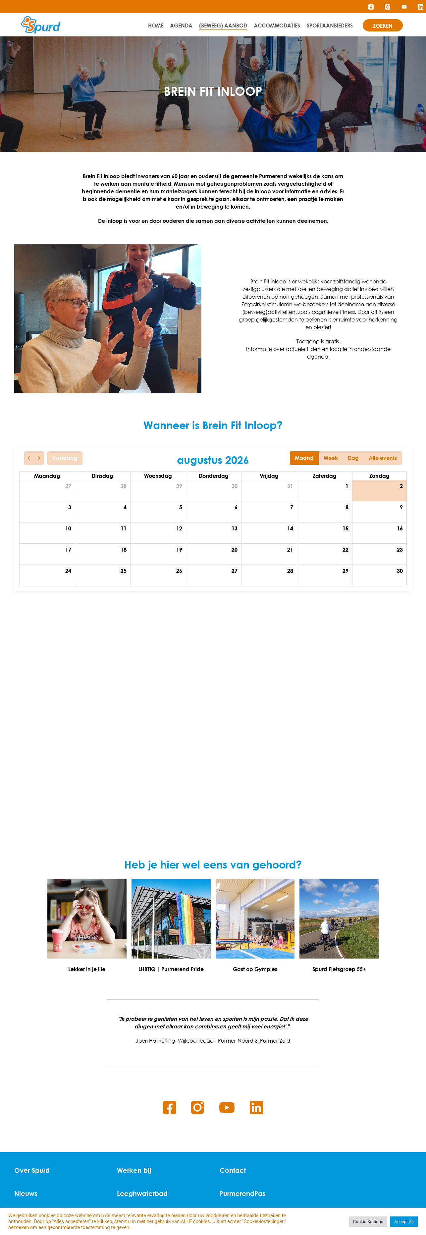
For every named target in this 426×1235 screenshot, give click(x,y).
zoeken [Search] (383, 26)
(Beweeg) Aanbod (223, 25)
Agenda (181, 25)
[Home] (40, 25)
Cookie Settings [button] (368, 1221)
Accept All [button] (404, 1221)
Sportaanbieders (330, 25)
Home (155, 25)
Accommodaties (277, 25)
